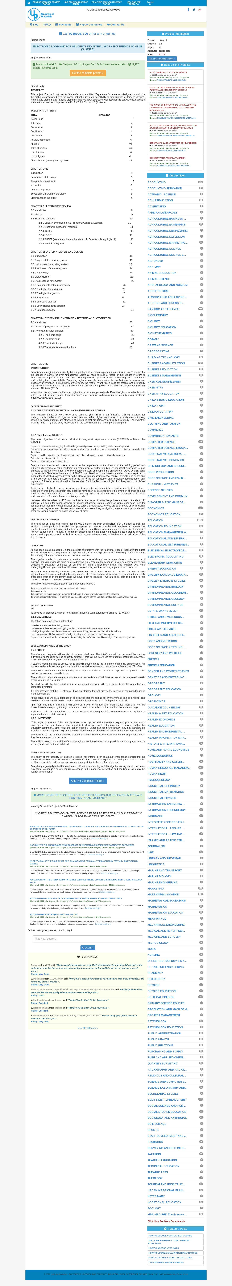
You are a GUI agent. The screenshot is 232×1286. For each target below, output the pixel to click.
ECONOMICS (156, 508)
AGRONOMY (156, 260)
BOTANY (153, 339)
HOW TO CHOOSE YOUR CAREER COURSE (170, 1236)
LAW (151, 852)
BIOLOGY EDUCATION (162, 327)
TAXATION (154, 1154)
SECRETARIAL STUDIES (163, 1093)
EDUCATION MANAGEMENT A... (168, 532)
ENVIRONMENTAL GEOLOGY (166, 598)
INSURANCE (155, 816)
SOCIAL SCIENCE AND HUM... (167, 1105)
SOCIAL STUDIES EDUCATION (167, 1111)
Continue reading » (99, 838)
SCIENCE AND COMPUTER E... (167, 1081)
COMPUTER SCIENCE (161, 442)
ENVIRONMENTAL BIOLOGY (166, 586)
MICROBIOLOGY (158, 942)
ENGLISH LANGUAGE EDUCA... (168, 574)
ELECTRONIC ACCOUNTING (166, 556)
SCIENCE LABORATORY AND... (167, 1087)
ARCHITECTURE (158, 291)
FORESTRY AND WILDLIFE (165, 653)
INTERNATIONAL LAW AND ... (166, 834)
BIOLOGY (154, 321)
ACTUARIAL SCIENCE (162, 194)
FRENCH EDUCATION (161, 665)
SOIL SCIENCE (157, 1123)
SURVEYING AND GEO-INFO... (167, 1148)
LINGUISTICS (156, 864)
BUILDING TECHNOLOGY (164, 357)
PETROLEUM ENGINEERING (166, 967)
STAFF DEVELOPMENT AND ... (167, 1135)
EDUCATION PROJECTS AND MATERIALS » (172, 98)
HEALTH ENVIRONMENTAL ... (166, 731)
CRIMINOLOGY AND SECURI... (167, 466)
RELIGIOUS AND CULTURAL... (167, 1075)
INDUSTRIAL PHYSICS (162, 798)
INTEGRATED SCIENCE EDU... (167, 822)
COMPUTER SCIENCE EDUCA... (168, 447)
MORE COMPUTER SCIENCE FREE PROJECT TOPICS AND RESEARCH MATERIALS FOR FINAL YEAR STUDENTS (89, 797)
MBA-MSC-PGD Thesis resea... (167, 1214)
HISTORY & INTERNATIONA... (166, 743)
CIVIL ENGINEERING (161, 417)
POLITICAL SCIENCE (161, 997)
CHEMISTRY (155, 387)
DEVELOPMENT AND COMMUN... (169, 496)
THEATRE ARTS (158, 1172)
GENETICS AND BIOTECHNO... (167, 677)
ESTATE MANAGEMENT (163, 610)
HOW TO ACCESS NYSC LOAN (164, 1248)
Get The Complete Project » (87, 780)
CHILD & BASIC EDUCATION (166, 399)
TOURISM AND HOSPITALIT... (166, 1184)
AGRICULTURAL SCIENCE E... (167, 254)
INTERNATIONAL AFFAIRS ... (166, 828)
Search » (87, 948)
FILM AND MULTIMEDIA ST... (165, 623)
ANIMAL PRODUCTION (162, 272)
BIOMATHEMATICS (160, 333)
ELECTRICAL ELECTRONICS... (167, 550)
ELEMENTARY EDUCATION (165, 562)
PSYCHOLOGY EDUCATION (165, 1027)
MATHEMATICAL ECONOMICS (167, 900)
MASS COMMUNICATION (163, 894)
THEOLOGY (155, 1178)
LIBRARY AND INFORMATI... (165, 858)
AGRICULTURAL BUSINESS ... (167, 218)
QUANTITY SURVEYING (163, 1063)
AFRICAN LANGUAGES (162, 212)
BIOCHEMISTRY (158, 315)
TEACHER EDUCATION (162, 1160)
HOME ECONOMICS (160, 755)
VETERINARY (156, 1196)
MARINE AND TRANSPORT (165, 870)
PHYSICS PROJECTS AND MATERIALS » (171, 80)
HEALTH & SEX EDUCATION (165, 713)
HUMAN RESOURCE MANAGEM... (169, 767)
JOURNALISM (156, 846)
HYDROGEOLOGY (159, 779)
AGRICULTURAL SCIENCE (164, 248)
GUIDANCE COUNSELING (164, 707)
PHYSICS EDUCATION (162, 991)
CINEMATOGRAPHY (160, 411)
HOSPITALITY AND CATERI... (166, 761)
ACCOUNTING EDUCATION (165, 188)
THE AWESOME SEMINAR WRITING (166, 1262)
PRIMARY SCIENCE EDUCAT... (167, 1003)
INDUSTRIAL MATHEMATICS (166, 791)
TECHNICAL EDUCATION (163, 1166)
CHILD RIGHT (156, 405)
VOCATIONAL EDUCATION (164, 1202)
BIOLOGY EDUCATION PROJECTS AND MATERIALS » (176, 118)
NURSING (154, 954)
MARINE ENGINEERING (163, 882)
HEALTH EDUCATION (161, 725)
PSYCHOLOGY (157, 1021)
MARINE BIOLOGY (159, 876)
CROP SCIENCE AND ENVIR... (166, 478)
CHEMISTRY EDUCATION (164, 393)
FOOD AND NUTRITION (162, 641)
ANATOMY (154, 266)
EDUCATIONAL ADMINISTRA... (167, 538)
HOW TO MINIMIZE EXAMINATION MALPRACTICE (173, 1253)
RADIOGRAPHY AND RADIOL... (167, 1069)
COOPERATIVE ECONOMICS (166, 460)
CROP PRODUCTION (161, 472)
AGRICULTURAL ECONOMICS (167, 224)
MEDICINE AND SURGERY (164, 936)
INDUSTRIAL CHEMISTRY (164, 786)
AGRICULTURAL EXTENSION (166, 236)
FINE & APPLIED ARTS (162, 629)
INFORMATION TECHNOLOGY (167, 810)
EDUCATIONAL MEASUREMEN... (168, 544)
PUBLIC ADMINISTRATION (164, 1033)
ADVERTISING (157, 206)
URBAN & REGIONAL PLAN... (166, 1190)
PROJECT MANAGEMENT (164, 1015)
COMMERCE (155, 429)
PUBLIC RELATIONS (161, 1045)
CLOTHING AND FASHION (164, 423)
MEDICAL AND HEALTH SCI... (166, 930)
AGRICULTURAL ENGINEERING (168, 230)
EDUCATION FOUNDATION (165, 526)
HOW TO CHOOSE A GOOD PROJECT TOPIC (171, 1257)
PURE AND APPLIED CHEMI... (166, 1057)
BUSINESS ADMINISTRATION (166, 363)
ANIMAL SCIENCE (159, 279)
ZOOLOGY (154, 1208)
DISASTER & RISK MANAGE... (167, 502)
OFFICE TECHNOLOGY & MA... (167, 960)
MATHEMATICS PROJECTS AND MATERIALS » (173, 166)
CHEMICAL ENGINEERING (164, 381)
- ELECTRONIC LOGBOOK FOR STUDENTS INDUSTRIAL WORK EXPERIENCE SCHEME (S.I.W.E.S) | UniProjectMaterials (113, 1274)
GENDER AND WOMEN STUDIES (168, 671)
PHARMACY (155, 973)
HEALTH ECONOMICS (161, 719)
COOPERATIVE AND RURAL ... (167, 454)
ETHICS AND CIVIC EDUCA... (166, 616)
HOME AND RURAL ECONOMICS (168, 749)
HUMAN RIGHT (157, 773)
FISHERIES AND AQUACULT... (166, 635)
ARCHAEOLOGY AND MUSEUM (168, 285)
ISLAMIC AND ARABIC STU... (166, 840)
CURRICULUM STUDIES (163, 484)
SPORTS (153, 1130)
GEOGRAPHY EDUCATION (164, 689)
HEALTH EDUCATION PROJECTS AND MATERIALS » (176, 136)
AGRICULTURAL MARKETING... (168, 242)
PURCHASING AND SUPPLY (165, 1051)
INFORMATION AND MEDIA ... (166, 804)
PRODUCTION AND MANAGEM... (168, 1009)
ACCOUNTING (157, 182)
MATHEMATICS (157, 906)
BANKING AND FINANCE (163, 309)
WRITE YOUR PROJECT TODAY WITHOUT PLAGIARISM (169, 1242)
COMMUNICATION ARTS (163, 435)
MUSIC (152, 948)
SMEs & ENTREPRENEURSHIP (167, 1099)
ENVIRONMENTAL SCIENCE (165, 604)
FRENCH (153, 659)
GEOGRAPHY (156, 683)
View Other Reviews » (88, 1028)
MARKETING (156, 888)
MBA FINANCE (157, 918)
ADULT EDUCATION (160, 200)
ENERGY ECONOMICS (162, 568)
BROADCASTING (158, 351)
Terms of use (182, 1274)
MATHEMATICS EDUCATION (165, 912)
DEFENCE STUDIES (160, 490)
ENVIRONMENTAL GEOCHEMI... (168, 592)
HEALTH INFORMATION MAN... (167, 737)
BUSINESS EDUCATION (163, 369)
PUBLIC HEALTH (158, 1039)
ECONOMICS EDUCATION (164, 514)
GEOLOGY (154, 695)
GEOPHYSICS (156, 701)
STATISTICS (155, 1142)
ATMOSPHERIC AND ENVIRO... (167, 297)
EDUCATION (155, 520)
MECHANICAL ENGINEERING (166, 924)
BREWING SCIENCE (160, 345)
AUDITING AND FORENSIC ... (166, 303)
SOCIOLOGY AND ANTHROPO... (168, 1117)
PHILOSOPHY (156, 979)
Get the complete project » (87, 72)
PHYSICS (153, 985)
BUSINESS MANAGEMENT (164, 375)
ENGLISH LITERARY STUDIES (167, 580)
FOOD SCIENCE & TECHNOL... (167, 647)
